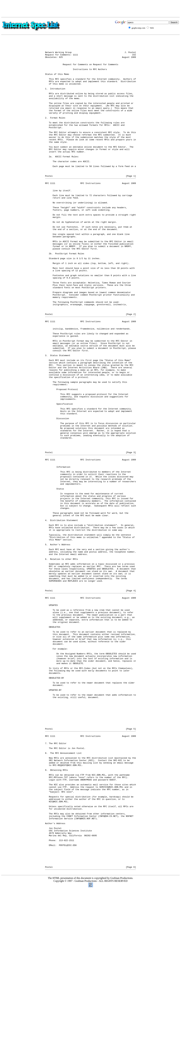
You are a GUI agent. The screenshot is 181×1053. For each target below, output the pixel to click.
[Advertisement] (90, 8)
